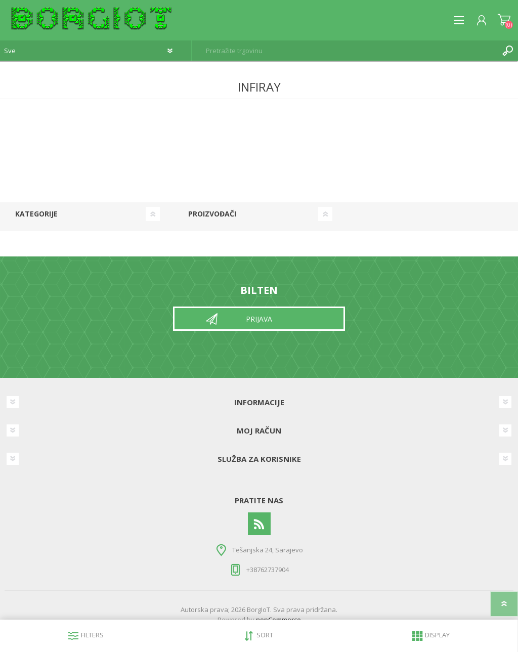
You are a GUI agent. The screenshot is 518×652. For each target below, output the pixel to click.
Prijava (259, 319)
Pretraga (508, 50)
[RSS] (259, 523)
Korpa (504, 20)
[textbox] (345, 50)
